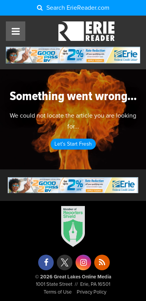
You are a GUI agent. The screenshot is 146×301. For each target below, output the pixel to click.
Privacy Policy (91, 292)
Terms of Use (58, 292)
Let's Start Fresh (73, 144)
